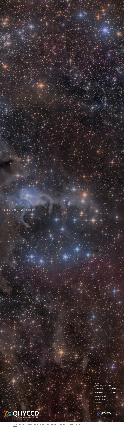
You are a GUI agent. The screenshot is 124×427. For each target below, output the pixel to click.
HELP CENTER (70, 425)
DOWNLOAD (54, 425)
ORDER (47, 425)
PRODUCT (22, 425)
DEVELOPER (62, 425)
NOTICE (42, 425)
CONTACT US (79, 425)
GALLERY (29, 425)
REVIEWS (36, 425)
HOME (15, 425)
